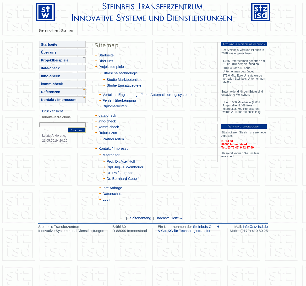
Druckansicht (52, 111)
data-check (50, 68)
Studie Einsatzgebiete (124, 85)
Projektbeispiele (54, 60)
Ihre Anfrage (112, 188)
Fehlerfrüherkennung (119, 100)
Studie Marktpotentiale (124, 79)
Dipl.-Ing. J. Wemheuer (125, 167)
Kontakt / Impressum (58, 100)
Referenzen (50, 92)
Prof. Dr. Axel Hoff (121, 161)
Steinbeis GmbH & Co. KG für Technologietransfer (188, 229)
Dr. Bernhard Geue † (123, 178)
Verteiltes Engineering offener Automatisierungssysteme (147, 95)
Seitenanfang (140, 218)
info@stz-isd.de (255, 227)
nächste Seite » (169, 218)
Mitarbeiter (111, 155)
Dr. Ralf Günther (120, 173)
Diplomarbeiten (115, 106)
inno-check (50, 76)
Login (107, 199)
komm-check (52, 84)
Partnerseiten (113, 139)
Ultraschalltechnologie (120, 73)
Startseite (49, 44)
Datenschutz (113, 194)
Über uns (48, 52)
